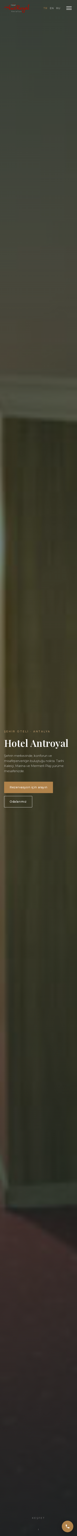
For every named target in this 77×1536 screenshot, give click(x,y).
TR (45, 8)
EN (52, 8)
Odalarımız (18, 801)
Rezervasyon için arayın (28, 787)
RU (58, 8)
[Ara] (67, 1526)
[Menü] (69, 8)
